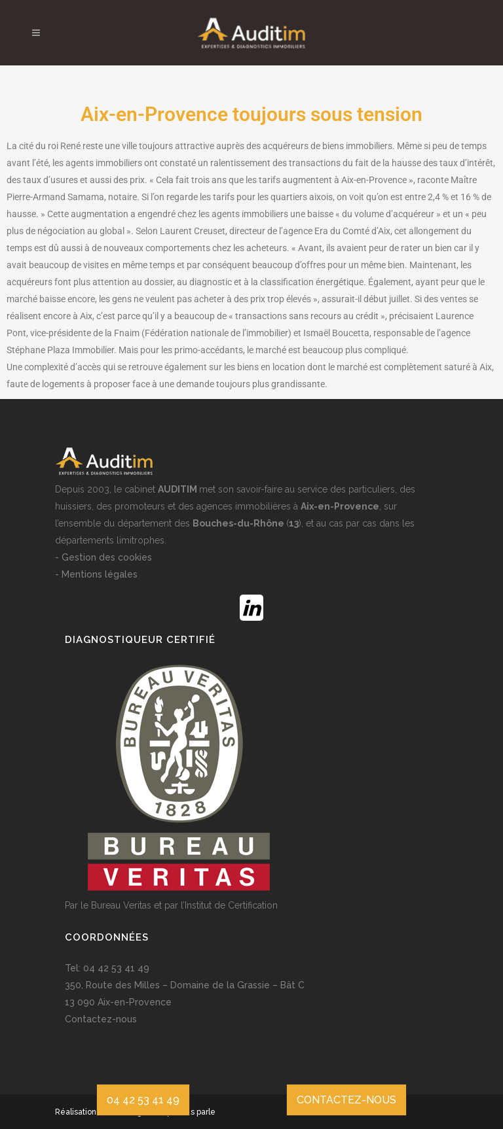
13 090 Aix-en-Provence (118, 1002)
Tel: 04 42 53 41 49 (107, 968)
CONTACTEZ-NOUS (346, 1100)
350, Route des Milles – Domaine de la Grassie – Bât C (185, 985)
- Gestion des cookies (103, 557)
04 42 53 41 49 (143, 1100)
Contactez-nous (101, 1019)
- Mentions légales (96, 574)
